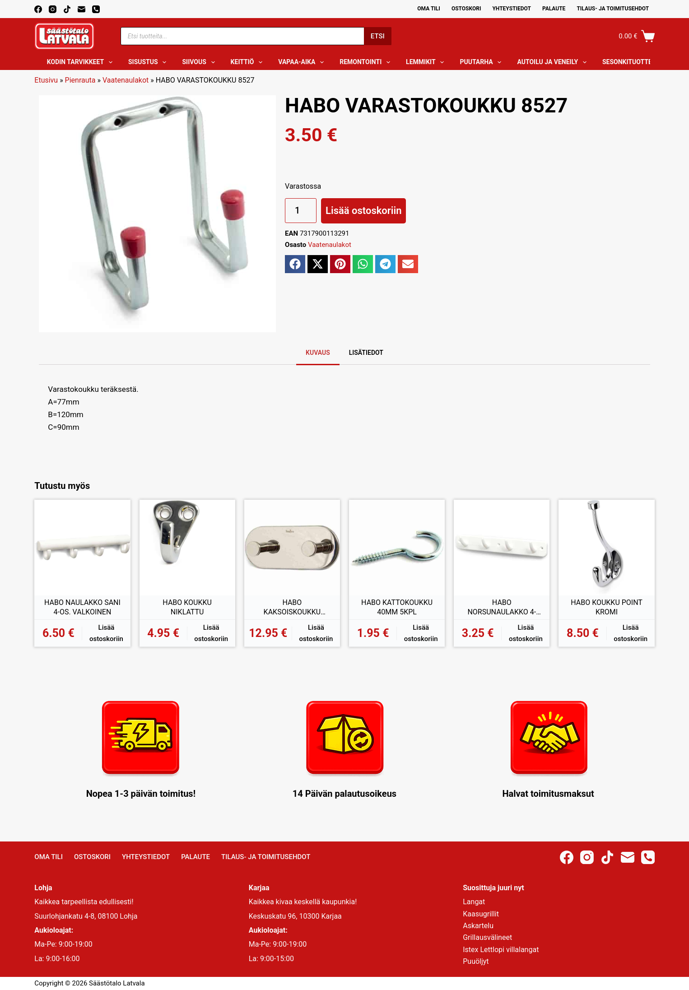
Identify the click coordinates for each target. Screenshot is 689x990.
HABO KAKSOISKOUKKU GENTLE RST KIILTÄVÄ (292, 607)
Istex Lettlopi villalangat (501, 949)
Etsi (378, 36)
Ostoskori (466, 8)
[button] (295, 264)
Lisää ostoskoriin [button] (106, 633)
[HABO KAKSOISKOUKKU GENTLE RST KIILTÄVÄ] (292, 547)
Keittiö (248, 62)
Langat (474, 901)
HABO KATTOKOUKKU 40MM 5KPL (397, 607)
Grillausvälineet (487, 937)
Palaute (554, 8)
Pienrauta (80, 80)
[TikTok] (67, 9)
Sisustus (149, 62)
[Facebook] (38, 9)
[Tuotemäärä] (301, 210)
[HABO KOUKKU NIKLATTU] (187, 547)
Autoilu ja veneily (553, 62)
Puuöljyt (476, 961)
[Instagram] (52, 9)
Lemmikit (426, 62)
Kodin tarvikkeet (81, 62)
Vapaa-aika (302, 62)
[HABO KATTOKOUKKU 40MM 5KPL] (397, 547)
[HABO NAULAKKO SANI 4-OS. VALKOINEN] (82, 547)
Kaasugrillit (481, 914)
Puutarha (482, 62)
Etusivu (46, 80)
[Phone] (96, 9)
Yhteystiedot (511, 8)
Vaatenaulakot (125, 80)
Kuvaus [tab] (318, 352)
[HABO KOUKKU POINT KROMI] (606, 547)
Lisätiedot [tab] (366, 352)
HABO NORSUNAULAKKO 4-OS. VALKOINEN (501, 607)
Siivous (200, 62)
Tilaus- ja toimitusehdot (613, 8)
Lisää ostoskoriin (363, 210)
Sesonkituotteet (636, 62)
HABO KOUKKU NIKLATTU (187, 607)
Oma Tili (428, 8)
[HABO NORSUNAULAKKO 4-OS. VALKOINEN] (501, 547)
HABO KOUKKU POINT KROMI (606, 607)
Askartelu (478, 925)
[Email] (81, 9)
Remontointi (367, 62)
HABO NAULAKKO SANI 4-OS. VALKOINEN (82, 607)
